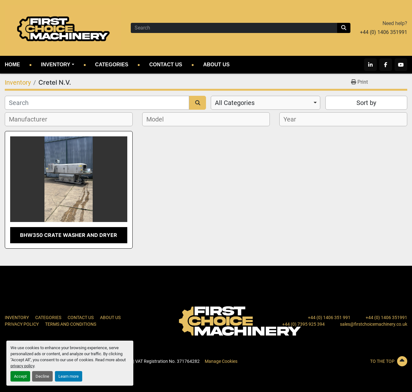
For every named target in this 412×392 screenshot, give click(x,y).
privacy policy (22, 365)
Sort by (366, 103)
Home (12, 64)
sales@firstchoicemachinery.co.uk (373, 324)
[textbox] (31, 119)
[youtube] (401, 64)
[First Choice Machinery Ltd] (239, 320)
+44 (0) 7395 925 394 (303, 324)
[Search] (234, 28)
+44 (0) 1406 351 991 (329, 317)
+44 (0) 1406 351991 (383, 32)
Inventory (55, 64)
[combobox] (265, 103)
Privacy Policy (22, 324)
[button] (57, 65)
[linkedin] (370, 64)
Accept (20, 376)
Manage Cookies (221, 361)
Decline (42, 376)
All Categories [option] (235, 103)
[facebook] (385, 64)
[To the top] (343, 361)
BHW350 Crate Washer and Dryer (68, 235)
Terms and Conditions (70, 324)
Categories (112, 64)
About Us (216, 64)
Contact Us (165, 64)
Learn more (68, 376)
